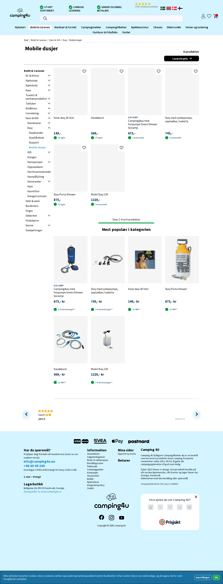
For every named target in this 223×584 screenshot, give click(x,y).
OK (216, 577)
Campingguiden (95, 469)
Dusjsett (34, 142)
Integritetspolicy (96, 485)
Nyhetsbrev (93, 482)
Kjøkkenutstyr (140, 27)
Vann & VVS (54, 40)
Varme (29, 225)
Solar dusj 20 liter (64, 117)
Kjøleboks (32, 85)
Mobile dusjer (75, 40)
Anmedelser (93, 453)
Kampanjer (92, 472)
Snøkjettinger (34, 230)
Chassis (157, 27)
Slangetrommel (37, 196)
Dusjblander (36, 132)
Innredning (32, 113)
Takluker (31, 103)
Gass (28, 90)
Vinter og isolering (197, 27)
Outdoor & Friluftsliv (105, 32)
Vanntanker (34, 181)
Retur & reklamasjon (97, 460)
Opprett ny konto (127, 453)
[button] (147, 5)
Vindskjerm (32, 220)
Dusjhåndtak (36, 137)
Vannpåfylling (35, 176)
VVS (29, 152)
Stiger (29, 210)
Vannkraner (34, 123)
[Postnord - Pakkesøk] (139, 441)
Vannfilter (33, 191)
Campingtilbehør (116, 27)
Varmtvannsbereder (39, 171)
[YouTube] (121, 517)
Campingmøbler (91, 27)
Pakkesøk (92, 466)
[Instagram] (111, 518)
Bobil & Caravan (40, 27)
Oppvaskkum (35, 167)
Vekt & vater (33, 201)
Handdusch (97, 117)
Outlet (126, 32)
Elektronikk (174, 27)
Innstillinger (203, 577)
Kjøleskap (31, 80)
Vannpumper (35, 162)
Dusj (65, 40)
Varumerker (93, 475)
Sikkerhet (31, 215)
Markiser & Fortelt (65, 27)
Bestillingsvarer (95, 463)
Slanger (32, 157)
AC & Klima (32, 75)
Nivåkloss (31, 108)
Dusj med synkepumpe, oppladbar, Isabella (178, 119)
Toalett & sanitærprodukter (36, 96)
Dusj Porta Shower (65, 194)
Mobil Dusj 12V (99, 194)
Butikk (90, 478)
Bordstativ (32, 206)
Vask (30, 186)
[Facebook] (101, 518)
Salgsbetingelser (96, 456)
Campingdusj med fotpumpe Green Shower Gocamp (142, 124)
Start (26, 40)
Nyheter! (20, 27)
